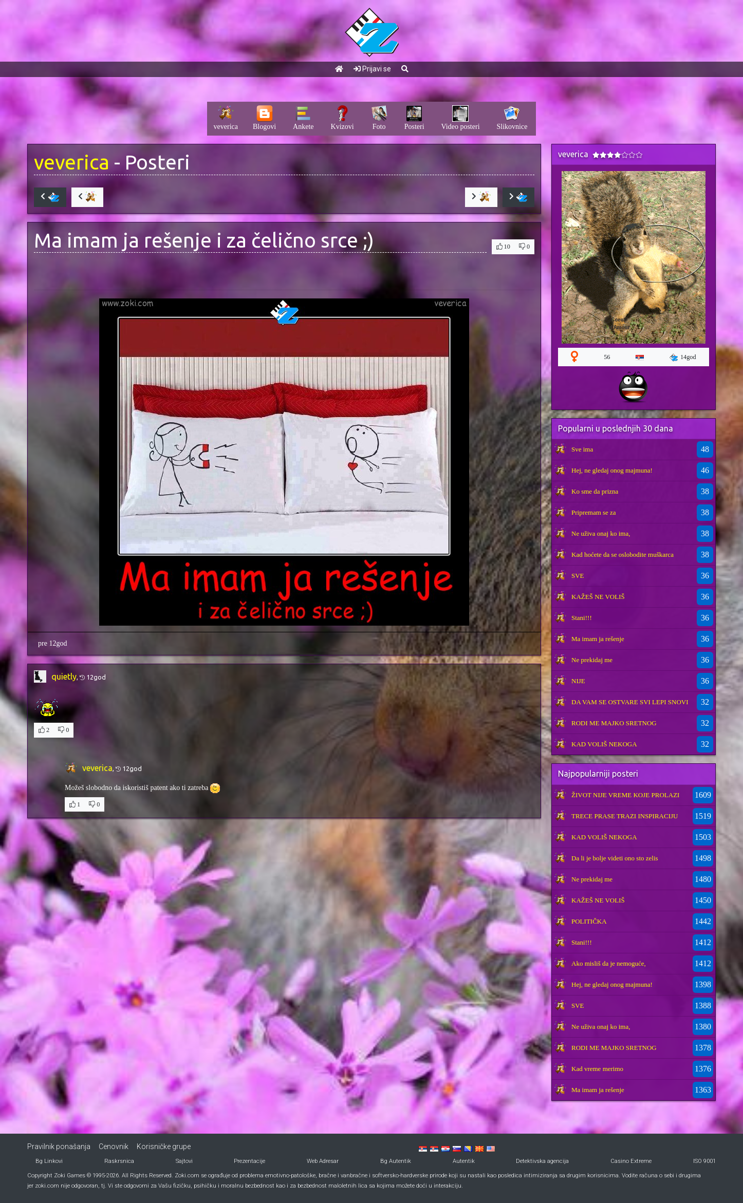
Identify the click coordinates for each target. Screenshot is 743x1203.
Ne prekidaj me (591, 660)
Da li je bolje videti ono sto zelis (614, 858)
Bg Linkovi (49, 1161)
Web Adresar (323, 1161)
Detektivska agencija (542, 1161)
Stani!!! (581, 618)
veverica (71, 162)
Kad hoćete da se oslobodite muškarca (622, 554)
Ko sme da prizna (594, 491)
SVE (577, 575)
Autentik (464, 1161)
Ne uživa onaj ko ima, (600, 533)
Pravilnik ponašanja (58, 1146)
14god (683, 357)
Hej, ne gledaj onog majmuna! (612, 470)
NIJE (578, 681)
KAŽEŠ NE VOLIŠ (598, 596)
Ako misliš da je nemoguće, (608, 963)
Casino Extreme (631, 1161)
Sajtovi (184, 1161)
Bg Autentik (395, 1161)
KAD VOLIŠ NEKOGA (604, 744)
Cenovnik (113, 1146)
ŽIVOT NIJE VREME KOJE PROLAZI (625, 795)
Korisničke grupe (164, 1146)
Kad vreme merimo (597, 1069)
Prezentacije (249, 1161)
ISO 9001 (704, 1161)
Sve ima (582, 449)
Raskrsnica (119, 1161)
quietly (64, 676)
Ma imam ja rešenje (597, 639)
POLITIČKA (589, 921)
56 (607, 357)
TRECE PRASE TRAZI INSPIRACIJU (624, 816)
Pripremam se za (593, 512)
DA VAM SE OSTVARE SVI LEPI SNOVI (630, 702)
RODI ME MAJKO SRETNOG (614, 723)
